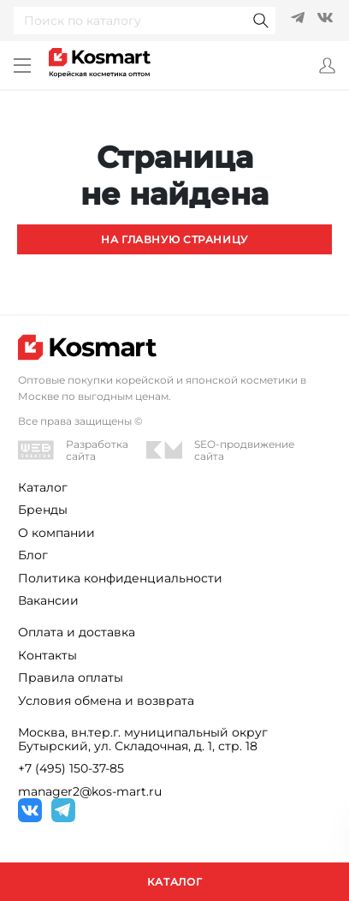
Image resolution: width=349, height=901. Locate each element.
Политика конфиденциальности (120, 578)
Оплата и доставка (76, 632)
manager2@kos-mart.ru (90, 791)
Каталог (43, 487)
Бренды (43, 509)
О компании (56, 533)
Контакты (47, 655)
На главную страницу (174, 239)
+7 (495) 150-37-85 (71, 768)
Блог (33, 555)
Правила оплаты (70, 677)
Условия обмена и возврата (106, 700)
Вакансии (48, 600)
